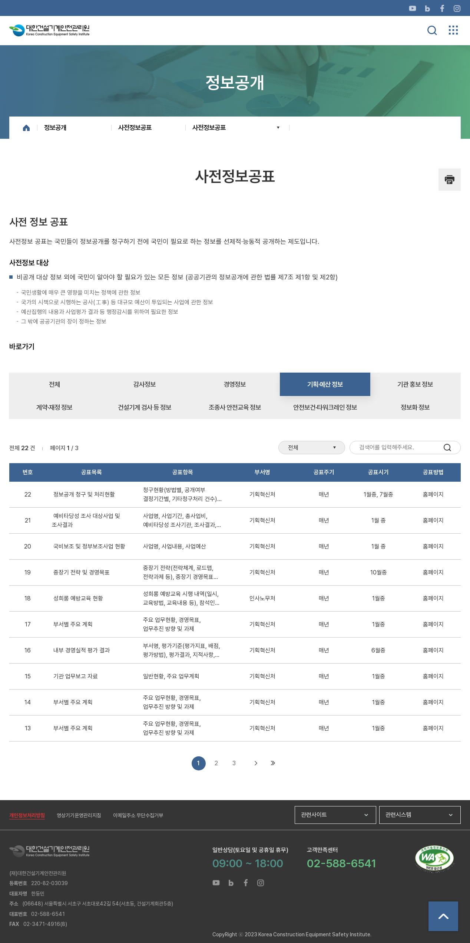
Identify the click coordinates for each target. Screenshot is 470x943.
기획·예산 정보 (325, 384)
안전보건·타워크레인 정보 (325, 407)
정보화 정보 (415, 407)
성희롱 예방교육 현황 (78, 598)
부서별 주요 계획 (73, 624)
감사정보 (144, 384)
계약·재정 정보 (54, 407)
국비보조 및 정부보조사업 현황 (89, 546)
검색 (447, 447)
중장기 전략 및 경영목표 (81, 572)
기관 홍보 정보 (415, 384)
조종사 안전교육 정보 (235, 407)
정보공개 (55, 127)
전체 (54, 384)
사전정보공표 (135, 127)
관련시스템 (398, 814)
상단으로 (443, 916)
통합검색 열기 (432, 30)
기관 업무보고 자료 (75, 676)
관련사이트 (314, 814)
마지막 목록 (273, 763)
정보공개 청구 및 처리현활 (84, 494)
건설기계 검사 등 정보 (144, 407)
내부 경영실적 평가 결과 (81, 650)
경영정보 (235, 384)
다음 (256, 763)
